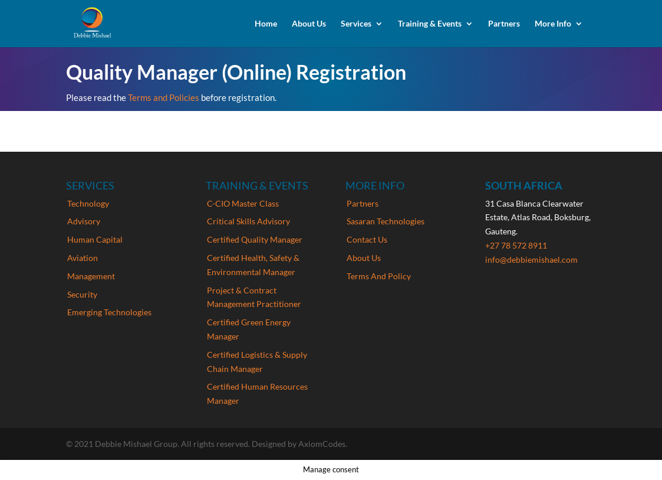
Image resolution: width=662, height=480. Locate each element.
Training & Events (430, 23)
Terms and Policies (164, 97)
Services (356, 23)
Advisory (83, 221)
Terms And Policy (379, 276)
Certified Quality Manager (254, 239)
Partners (504, 23)
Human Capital (95, 239)
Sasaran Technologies (385, 221)
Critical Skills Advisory (248, 221)
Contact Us (367, 239)
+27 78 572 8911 (516, 245)
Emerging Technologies (109, 312)
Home (266, 23)
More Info (553, 23)
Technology (88, 203)
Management (91, 276)
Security (82, 294)
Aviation (82, 258)
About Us (309, 23)
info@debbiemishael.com (531, 259)
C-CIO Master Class (243, 203)
